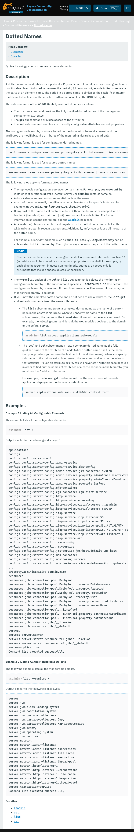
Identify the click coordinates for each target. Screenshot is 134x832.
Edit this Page (122, 21)
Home (6, 21)
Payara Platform (23, 21)
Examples (16, 56)
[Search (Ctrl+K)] (107, 8)
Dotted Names (43, 25)
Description (17, 52)
